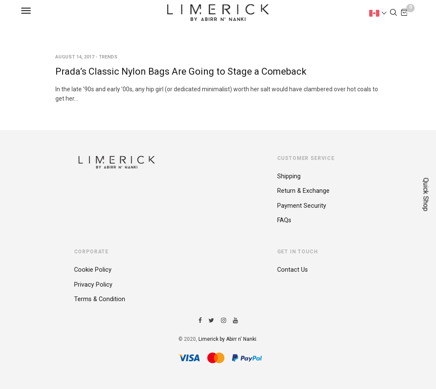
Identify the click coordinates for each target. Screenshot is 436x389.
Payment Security (301, 205)
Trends (108, 57)
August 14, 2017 (74, 57)
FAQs (284, 220)
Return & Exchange (303, 190)
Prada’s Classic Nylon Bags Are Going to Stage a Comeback (181, 71)
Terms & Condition (99, 299)
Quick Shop (426, 195)
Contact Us (292, 269)
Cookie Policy (93, 269)
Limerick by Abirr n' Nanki (227, 339)
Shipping (289, 176)
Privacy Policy (93, 284)
